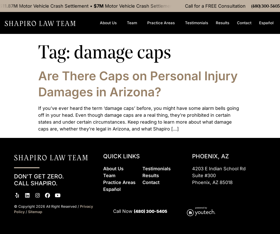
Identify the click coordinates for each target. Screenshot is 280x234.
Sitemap (35, 212)
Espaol (112, 189)
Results (222, 29)
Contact (244, 29)
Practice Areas (162, 29)
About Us (109, 29)
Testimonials (196, 29)
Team (133, 29)
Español (267, 29)
